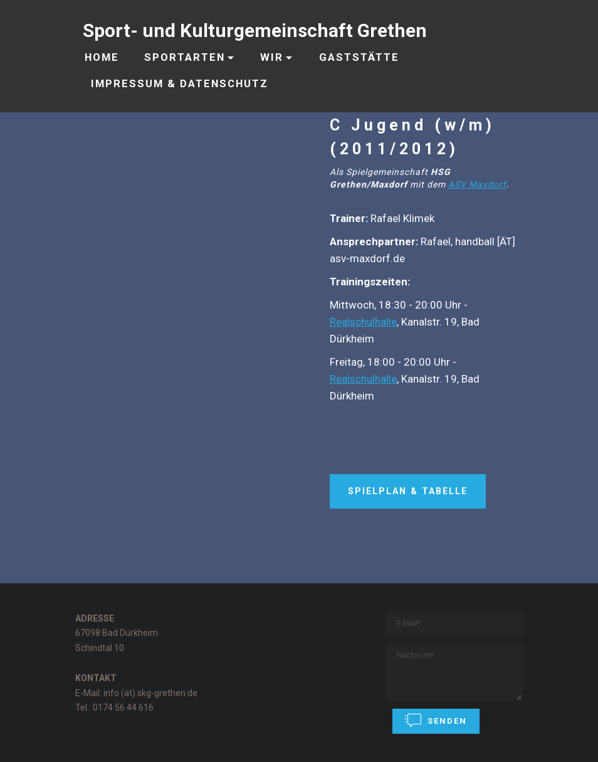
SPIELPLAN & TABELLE (408, 491)
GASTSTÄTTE (359, 57)
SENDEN (436, 720)
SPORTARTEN (184, 57)
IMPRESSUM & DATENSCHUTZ (179, 83)
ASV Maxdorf (477, 184)
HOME (102, 57)
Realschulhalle (363, 321)
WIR (271, 57)
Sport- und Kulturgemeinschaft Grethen (255, 30)
